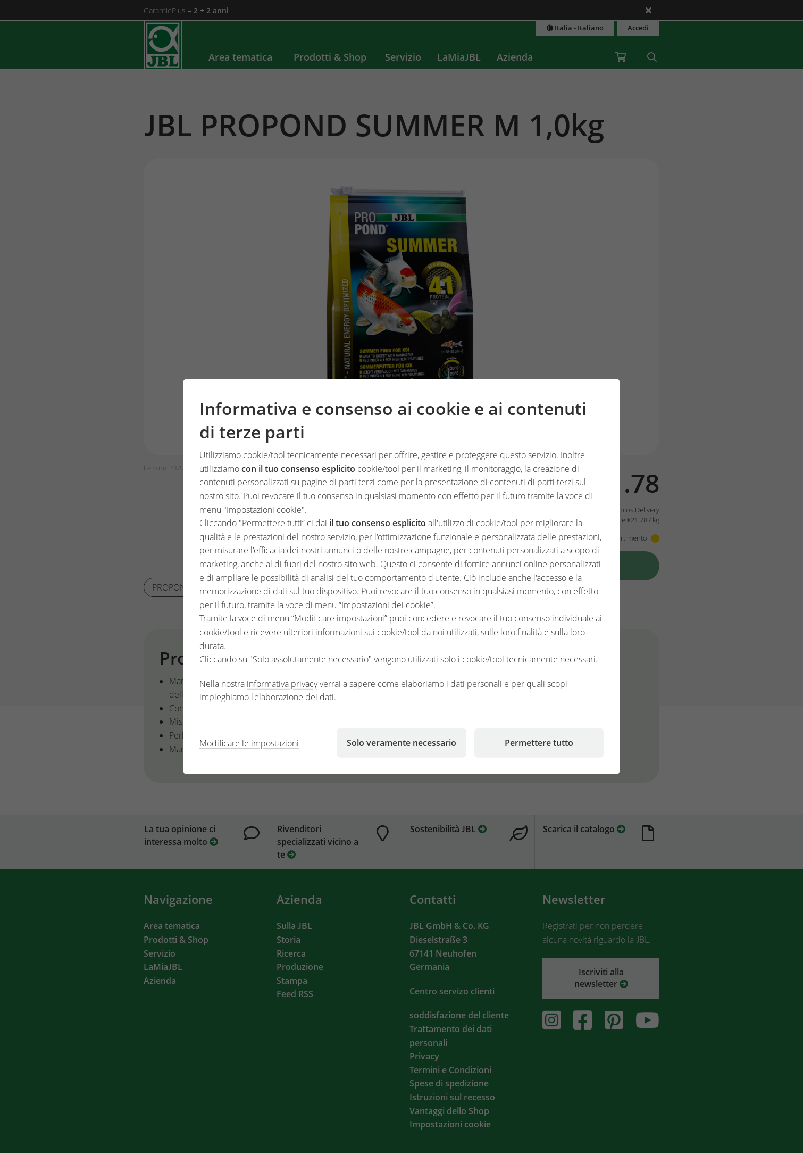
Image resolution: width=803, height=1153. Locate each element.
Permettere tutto (539, 743)
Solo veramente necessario (401, 743)
